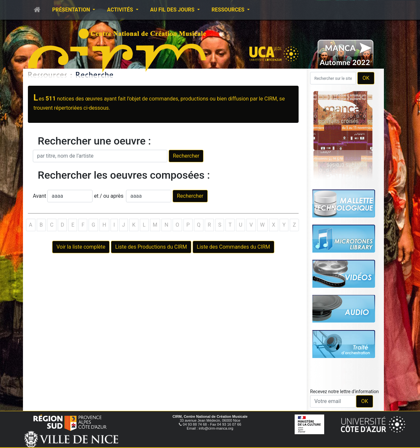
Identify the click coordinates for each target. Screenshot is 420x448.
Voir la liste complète (80, 247)
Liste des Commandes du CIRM (233, 247)
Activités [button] (120, 10)
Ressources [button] (229, 10)
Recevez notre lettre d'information (344, 391)
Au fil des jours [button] (173, 10)
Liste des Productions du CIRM (151, 247)
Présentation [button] (71, 10)
